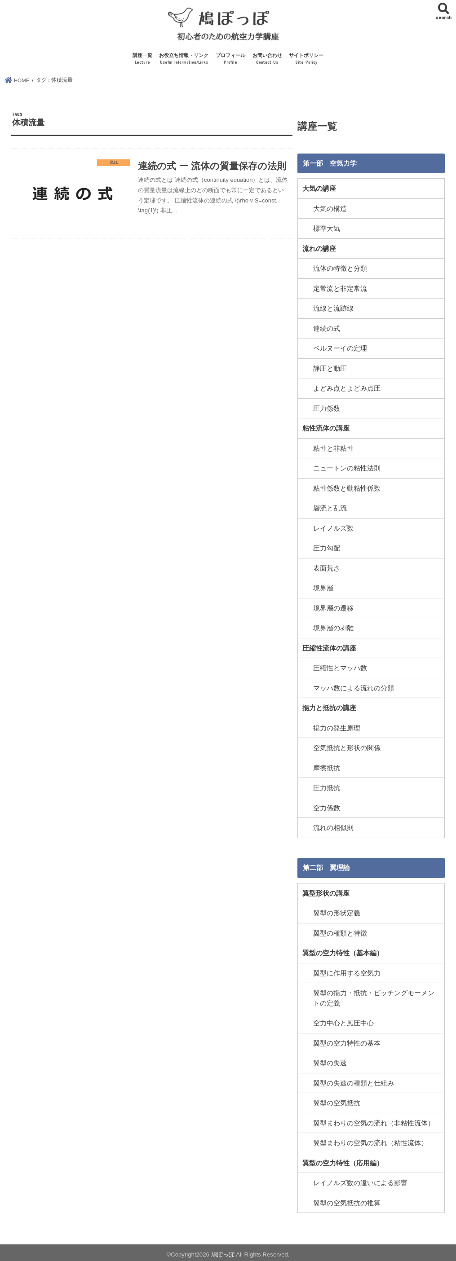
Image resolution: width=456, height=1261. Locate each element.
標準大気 (326, 230)
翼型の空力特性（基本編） (342, 950)
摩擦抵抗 (326, 766)
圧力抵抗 (326, 786)
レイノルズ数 (333, 528)
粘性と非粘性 (333, 449)
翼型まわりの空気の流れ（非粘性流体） (373, 1119)
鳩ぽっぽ (223, 1250)
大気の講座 (319, 190)
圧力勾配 (326, 548)
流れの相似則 (333, 826)
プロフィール (230, 61)
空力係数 (326, 806)
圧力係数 (326, 409)
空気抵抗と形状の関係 (347, 746)
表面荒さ (326, 567)
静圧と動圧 (330, 369)
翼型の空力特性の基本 (347, 1040)
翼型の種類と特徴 (340, 931)
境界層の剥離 (333, 627)
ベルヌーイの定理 (340, 349)
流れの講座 (319, 250)
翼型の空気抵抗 (336, 1099)
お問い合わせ (267, 61)
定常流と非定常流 (340, 290)
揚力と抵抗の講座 (329, 707)
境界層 (323, 587)
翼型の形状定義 (336, 911)
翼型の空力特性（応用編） (342, 1159)
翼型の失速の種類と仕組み (353, 1080)
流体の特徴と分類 (340, 270)
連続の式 (326, 329)
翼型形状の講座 (326, 891)
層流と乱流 (330, 508)
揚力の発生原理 (336, 726)
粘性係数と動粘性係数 (347, 488)
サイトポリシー (306, 61)
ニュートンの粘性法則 (347, 468)
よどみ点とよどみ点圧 (347, 389)
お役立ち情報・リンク (183, 61)
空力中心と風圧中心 (343, 1020)
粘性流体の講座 (326, 429)
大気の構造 (330, 210)
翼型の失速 (330, 1060)
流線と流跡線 (333, 309)
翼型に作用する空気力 (347, 970)
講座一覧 (142, 61)
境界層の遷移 (333, 607)
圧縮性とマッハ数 (340, 667)
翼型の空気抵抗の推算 (347, 1199)
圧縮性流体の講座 (329, 647)
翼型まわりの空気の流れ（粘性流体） (370, 1139)
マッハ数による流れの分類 (353, 687)
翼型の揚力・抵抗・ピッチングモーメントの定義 (373, 995)
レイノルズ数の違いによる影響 (360, 1179)
